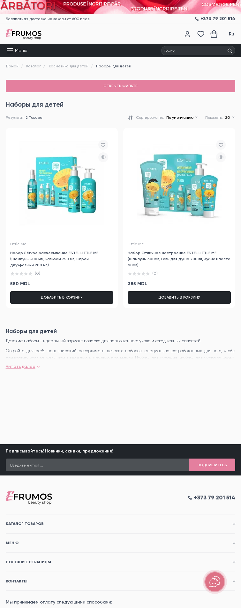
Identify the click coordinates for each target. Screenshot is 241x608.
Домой (12, 66)
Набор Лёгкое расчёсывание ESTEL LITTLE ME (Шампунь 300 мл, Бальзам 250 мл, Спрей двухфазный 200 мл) (54, 258)
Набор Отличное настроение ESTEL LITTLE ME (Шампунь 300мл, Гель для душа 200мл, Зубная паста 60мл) (179, 258)
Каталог (33, 66)
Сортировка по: (150, 117)
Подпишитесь (212, 465)
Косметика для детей (68, 66)
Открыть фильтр (120, 86)
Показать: (214, 117)
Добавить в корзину (62, 297)
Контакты (16, 581)
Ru (231, 34)
